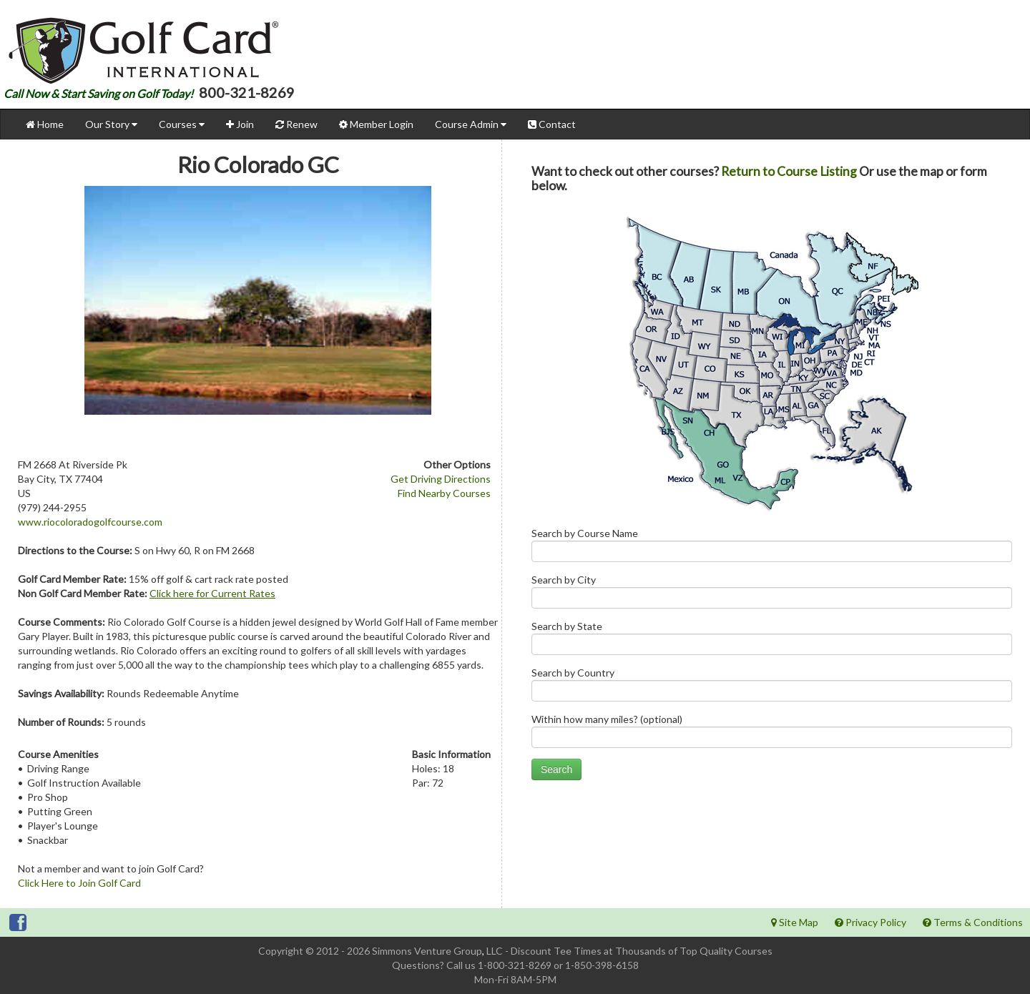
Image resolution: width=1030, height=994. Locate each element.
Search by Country (771, 687)
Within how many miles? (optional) (771, 734)
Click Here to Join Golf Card (79, 883)
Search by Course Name (771, 548)
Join (240, 124)
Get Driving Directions (441, 479)
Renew (296, 124)
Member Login (376, 124)
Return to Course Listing (789, 171)
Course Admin (470, 124)
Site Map (794, 922)
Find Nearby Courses (444, 493)
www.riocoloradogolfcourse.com (90, 522)
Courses (182, 124)
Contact (552, 124)
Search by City (771, 595)
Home (45, 124)
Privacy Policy (870, 922)
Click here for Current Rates (212, 593)
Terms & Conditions (973, 922)
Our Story (111, 124)
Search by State (771, 641)
